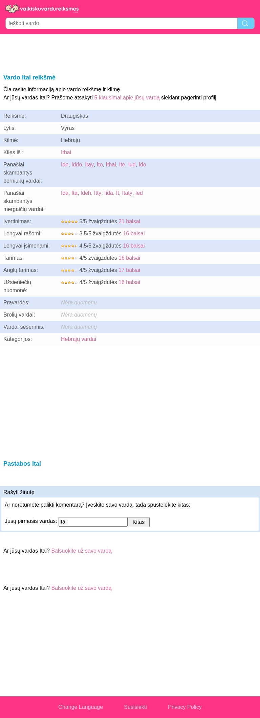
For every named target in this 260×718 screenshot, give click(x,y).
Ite (122, 164)
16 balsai (134, 233)
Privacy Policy (185, 707)
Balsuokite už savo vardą (81, 551)
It (117, 193)
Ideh (86, 193)
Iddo (76, 164)
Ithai (66, 152)
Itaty (127, 193)
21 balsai (129, 221)
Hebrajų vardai (78, 339)
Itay (89, 164)
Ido (142, 164)
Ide (64, 164)
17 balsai (129, 270)
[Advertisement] (130, 53)
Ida (64, 193)
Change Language (80, 707)
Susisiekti (135, 707)
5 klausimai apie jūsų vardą (127, 97)
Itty (97, 193)
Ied (139, 193)
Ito (100, 164)
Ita (74, 193)
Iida (108, 193)
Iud (131, 164)
